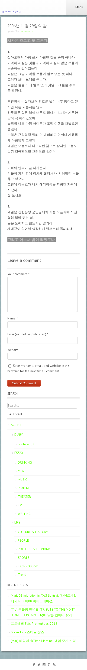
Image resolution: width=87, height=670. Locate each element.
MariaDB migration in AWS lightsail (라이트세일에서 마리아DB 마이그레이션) (44, 598)
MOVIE (22, 471)
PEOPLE (23, 540)
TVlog (22, 505)
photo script (26, 444)
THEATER (24, 496)
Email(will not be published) (27, 334)
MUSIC (22, 480)
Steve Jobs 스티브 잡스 (27, 632)
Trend (22, 574)
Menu (76, 7)
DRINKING (25, 462)
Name (12, 318)
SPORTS (23, 558)
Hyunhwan (27, 31)
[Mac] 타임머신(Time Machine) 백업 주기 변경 (43, 641)
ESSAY (18, 453)
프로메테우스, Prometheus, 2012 (34, 623)
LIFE (17, 522)
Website (13, 350)
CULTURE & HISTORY (33, 532)
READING (24, 488)
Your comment (18, 274)
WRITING (24, 514)
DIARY (18, 435)
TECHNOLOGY (28, 566)
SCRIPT (16, 425)
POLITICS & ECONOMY (34, 549)
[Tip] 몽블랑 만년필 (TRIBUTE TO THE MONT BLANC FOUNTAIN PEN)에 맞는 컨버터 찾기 (43, 612)
